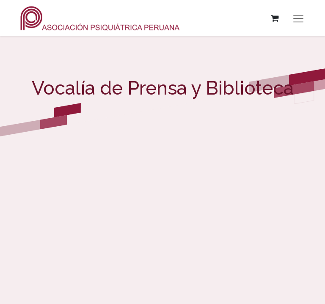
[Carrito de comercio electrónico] (274, 18)
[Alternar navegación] (298, 18)
